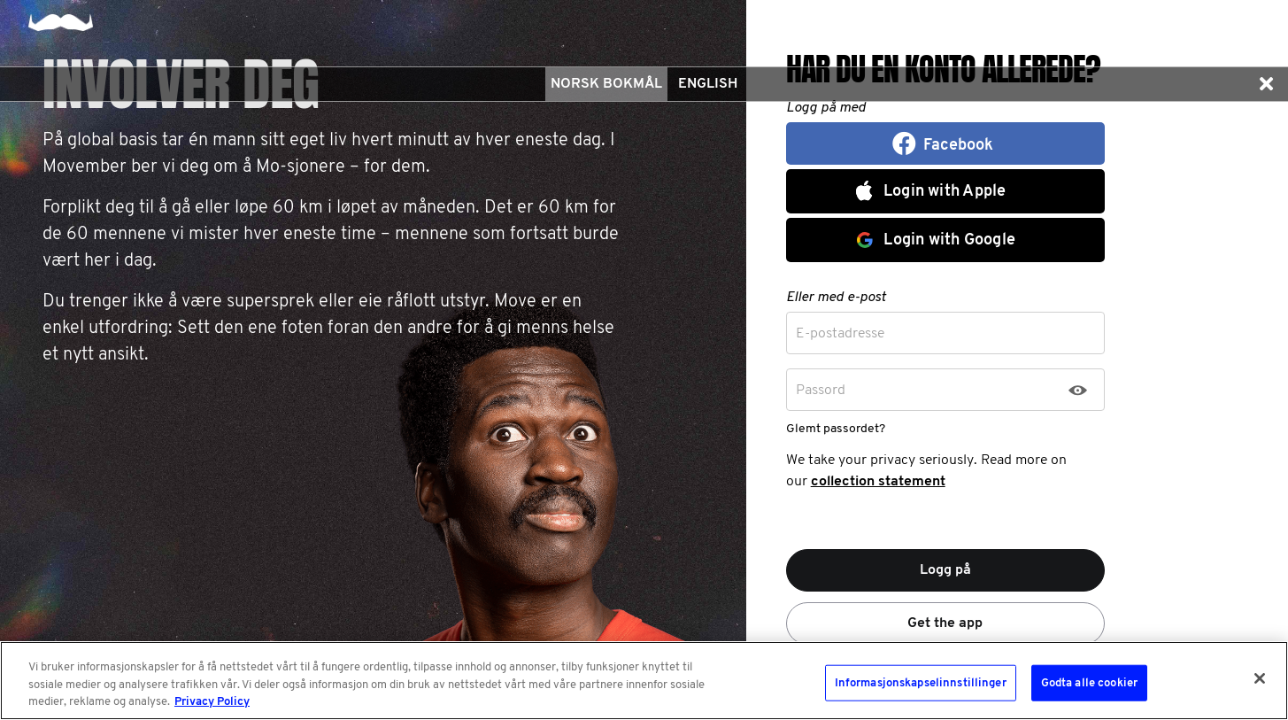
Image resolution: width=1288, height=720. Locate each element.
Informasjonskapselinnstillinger (920, 682)
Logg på (945, 570)
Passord (820, 390)
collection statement (878, 482)
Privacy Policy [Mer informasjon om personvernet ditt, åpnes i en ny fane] (212, 702)
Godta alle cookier (1089, 682)
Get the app (945, 623)
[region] (644, 680)
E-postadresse (840, 334)
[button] (1266, 84)
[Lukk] (1259, 678)
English (707, 84)
